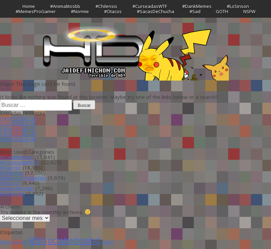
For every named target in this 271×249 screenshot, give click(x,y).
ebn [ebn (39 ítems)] (38, 240)
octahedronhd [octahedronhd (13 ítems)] (74, 240)
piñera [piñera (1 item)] (107, 242)
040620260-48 (18, 133)
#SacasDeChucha (155, 11)
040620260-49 (18, 123)
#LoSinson (238, 6)
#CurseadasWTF (149, 6)
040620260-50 (18, 118)
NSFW (249, 11)
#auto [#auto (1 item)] (5, 242)
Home (28, 6)
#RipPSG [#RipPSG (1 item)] (19, 242)
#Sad (194, 11)
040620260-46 (18, 139)
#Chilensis (106, 6)
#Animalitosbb (65, 6)
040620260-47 (18, 128)
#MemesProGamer (36, 11)
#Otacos (113, 11)
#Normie (80, 11)
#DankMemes (197, 6)
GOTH (222, 11)
